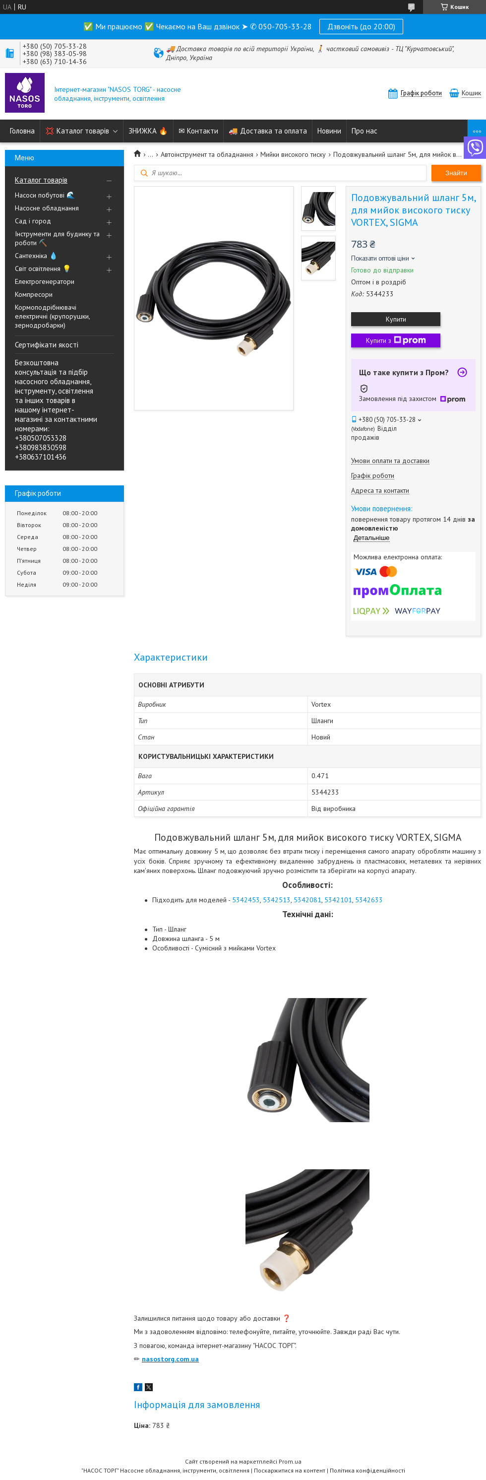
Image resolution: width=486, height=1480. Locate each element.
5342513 (277, 899)
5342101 (338, 899)
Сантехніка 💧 (36, 255)
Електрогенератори (44, 281)
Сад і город (33, 220)
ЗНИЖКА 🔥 (148, 131)
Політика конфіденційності (367, 1470)
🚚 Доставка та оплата (268, 131)
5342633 (369, 899)
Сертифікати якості (46, 344)
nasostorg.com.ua (170, 1358)
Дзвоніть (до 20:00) (361, 26)
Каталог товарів (41, 180)
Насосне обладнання (47, 207)
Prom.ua (290, 1461)
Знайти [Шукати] (456, 173)
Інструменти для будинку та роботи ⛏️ (57, 238)
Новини (329, 131)
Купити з (396, 340)
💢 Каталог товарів (77, 131)
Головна (22, 131)
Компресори (34, 294)
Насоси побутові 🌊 (45, 195)
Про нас (364, 131)
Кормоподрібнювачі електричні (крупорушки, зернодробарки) (52, 316)
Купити (396, 319)
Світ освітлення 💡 (43, 268)
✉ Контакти (198, 131)
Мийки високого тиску (293, 154)
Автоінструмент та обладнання (207, 154)
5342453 (246, 899)
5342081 (307, 899)
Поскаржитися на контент (289, 1470)
